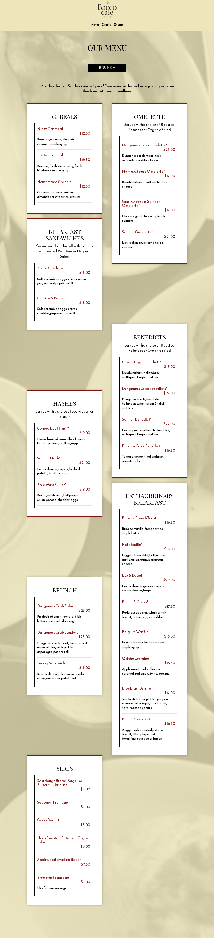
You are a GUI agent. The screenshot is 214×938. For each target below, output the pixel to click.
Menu (95, 24)
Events (119, 24)
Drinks (106, 24)
